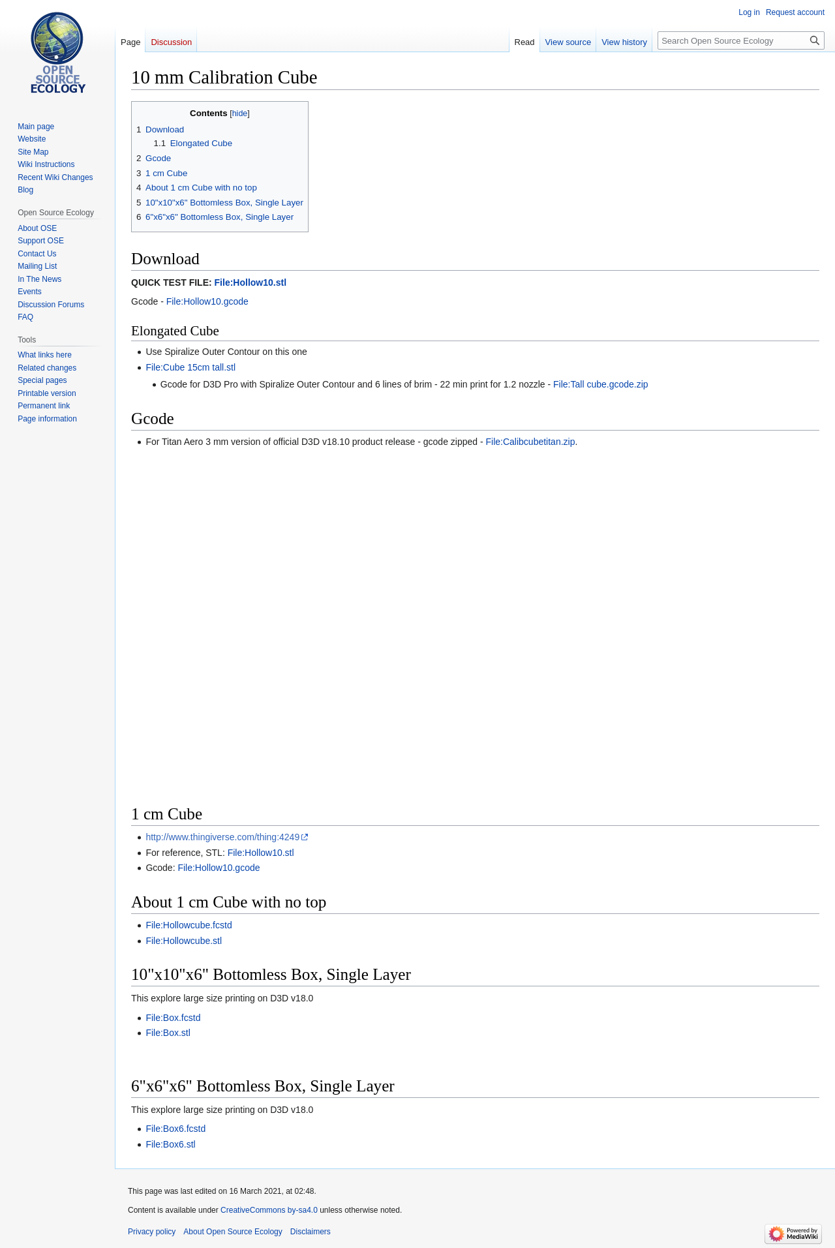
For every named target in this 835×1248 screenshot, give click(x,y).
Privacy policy (151, 1231)
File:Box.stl (167, 1032)
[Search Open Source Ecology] (741, 40)
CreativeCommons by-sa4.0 (269, 1210)
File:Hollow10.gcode (207, 301)
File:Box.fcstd (172, 1017)
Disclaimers (310, 1231)
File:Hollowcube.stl (183, 941)
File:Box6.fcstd (175, 1128)
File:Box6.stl (170, 1144)
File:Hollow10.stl (250, 282)
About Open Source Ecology (232, 1231)
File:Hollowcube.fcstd (188, 925)
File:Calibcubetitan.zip (530, 441)
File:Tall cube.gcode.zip (600, 384)
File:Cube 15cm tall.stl (190, 367)
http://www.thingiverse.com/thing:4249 (222, 837)
